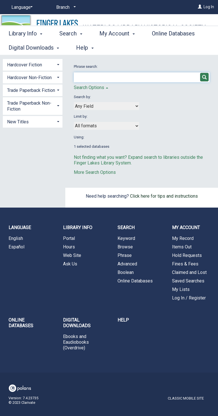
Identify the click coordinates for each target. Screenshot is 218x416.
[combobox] (106, 106)
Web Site (72, 255)
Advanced (127, 264)
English (16, 238)
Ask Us (70, 264)
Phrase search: (86, 66)
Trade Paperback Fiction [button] (31, 90)
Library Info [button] (25, 46)
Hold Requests (187, 255)
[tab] (32, 64)
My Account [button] (117, 46)
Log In (209, 7)
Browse (125, 247)
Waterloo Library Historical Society (144, 27)
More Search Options (95, 172)
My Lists (181, 289)
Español (16, 247)
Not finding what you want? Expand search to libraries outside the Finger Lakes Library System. (138, 160)
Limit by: (81, 116)
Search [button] (70, 46)
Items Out (182, 247)
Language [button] (20, 227)
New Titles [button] (18, 121)
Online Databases (135, 281)
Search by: (83, 97)
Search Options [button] (91, 87)
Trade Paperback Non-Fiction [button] (29, 106)
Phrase (125, 255)
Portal (69, 238)
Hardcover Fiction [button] (24, 64)
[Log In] (200, 7)
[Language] (21, 7)
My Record (183, 238)
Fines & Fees (185, 264)
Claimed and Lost (189, 272)
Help (123, 320)
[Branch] (65, 7)
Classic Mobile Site (186, 398)
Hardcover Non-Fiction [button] (29, 77)
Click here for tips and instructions (164, 196)
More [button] (163, 47)
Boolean (126, 272)
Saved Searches (188, 281)
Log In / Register (189, 298)
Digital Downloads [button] (77, 322)
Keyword (126, 238)
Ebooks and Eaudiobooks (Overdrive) (76, 342)
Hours (69, 247)
